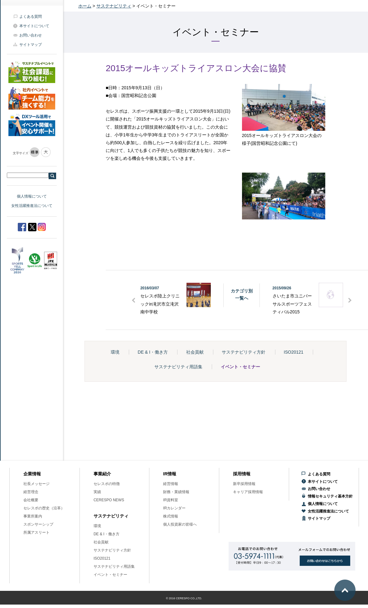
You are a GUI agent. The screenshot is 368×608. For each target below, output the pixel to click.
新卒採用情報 (244, 484)
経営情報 (170, 484)
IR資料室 (170, 500)
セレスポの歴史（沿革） (44, 508)
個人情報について (32, 196)
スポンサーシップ (38, 524)
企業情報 (32, 473)
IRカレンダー (174, 508)
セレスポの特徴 (107, 484)
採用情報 (241, 473)
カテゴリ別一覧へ (242, 294)
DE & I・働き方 (153, 352)
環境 (115, 352)
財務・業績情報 (176, 492)
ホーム (84, 5)
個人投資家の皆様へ (180, 524)
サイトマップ (30, 44)
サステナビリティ (113, 5)
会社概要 (30, 500)
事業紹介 (102, 473)
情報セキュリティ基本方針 (330, 496)
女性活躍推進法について (31, 205)
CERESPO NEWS (109, 500)
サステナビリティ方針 (243, 352)
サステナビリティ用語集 (178, 366)
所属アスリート (36, 532)
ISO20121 (293, 352)
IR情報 (169, 473)
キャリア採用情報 (248, 492)
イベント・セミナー (240, 366)
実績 (97, 492)
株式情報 (170, 516)
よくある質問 (30, 16)
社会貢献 (195, 352)
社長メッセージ (36, 484)
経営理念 (30, 492)
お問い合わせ (30, 35)
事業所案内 (32, 516)
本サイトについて (34, 26)
